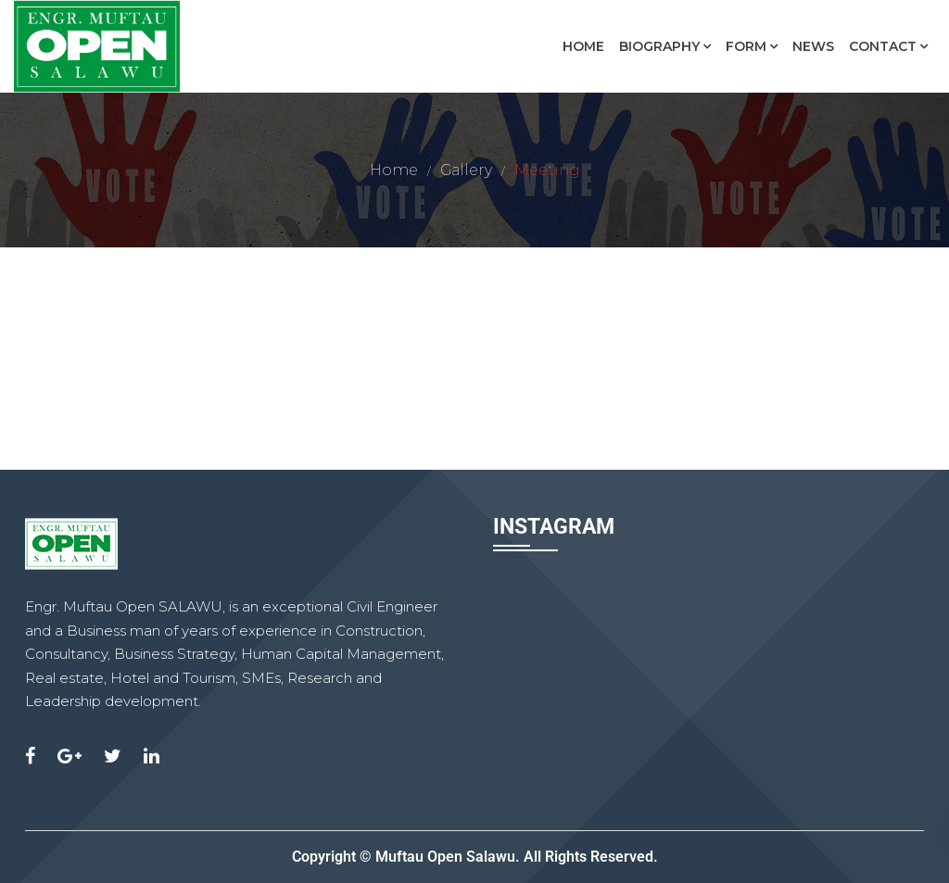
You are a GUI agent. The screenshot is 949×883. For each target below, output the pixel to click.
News (813, 46)
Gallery (466, 170)
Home (583, 46)
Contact (883, 46)
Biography (659, 46)
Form (746, 46)
